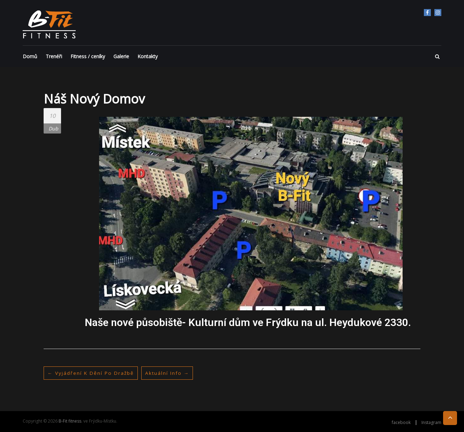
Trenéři (54, 56)
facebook (427, 12)
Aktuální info (169, 373)
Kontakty (147, 56)
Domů (30, 56)
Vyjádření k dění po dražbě (91, 373)
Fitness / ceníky (87, 56)
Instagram (437, 12)
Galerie (121, 56)
